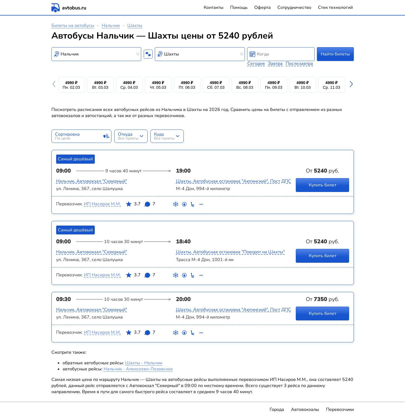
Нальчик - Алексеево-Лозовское (138, 369)
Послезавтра (299, 63)
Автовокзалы (305, 409)
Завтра (275, 63)
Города (277, 409)
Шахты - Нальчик (143, 363)
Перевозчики (340, 409)
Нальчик (111, 25)
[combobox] (96, 54)
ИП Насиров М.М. (102, 204)
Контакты (213, 7)
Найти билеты (335, 54)
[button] (54, 85)
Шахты (134, 25)
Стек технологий (335, 7)
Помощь (239, 7)
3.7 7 (140, 205)
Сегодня (256, 63)
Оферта (262, 7)
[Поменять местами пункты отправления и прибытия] (148, 54)
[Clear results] (137, 54)
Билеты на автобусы (72, 25)
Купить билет (322, 185)
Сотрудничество (294, 7)
